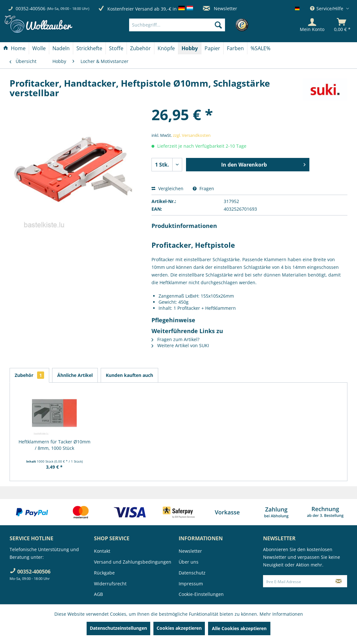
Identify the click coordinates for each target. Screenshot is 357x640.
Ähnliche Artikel (75, 375)
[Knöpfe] (166, 48)
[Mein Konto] (312, 25)
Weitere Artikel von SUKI (180, 345)
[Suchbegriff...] (177, 25)
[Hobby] (189, 48)
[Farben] (235, 48)
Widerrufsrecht (110, 584)
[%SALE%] (260, 48)
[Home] (14, 48)
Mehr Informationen (281, 614)
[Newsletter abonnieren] (338, 581)
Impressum (191, 584)
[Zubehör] (140, 48)
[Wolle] (39, 48)
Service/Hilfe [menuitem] (327, 8)
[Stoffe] (116, 48)
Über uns (188, 562)
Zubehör (29, 375)
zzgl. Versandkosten (192, 135)
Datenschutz (192, 573)
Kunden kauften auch (129, 375)
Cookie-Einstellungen (201, 594)
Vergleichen (167, 188)
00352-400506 (30, 8)
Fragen (203, 188)
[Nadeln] (61, 48)
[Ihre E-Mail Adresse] (296, 581)
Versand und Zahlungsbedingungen (132, 562)
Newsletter (220, 8)
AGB (98, 594)
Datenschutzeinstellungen (118, 628)
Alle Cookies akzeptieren (239, 628)
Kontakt (102, 551)
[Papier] (212, 48)
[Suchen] (218, 25)
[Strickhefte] (89, 48)
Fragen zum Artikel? (175, 339)
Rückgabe (104, 573)
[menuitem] (187, 25)
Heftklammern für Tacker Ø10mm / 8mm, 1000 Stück (54, 445)
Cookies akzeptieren (179, 628)
